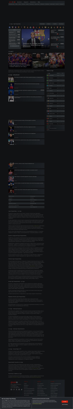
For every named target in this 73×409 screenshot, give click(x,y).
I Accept (64, 401)
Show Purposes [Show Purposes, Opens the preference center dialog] (65, 404)
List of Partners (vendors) (37, 403)
